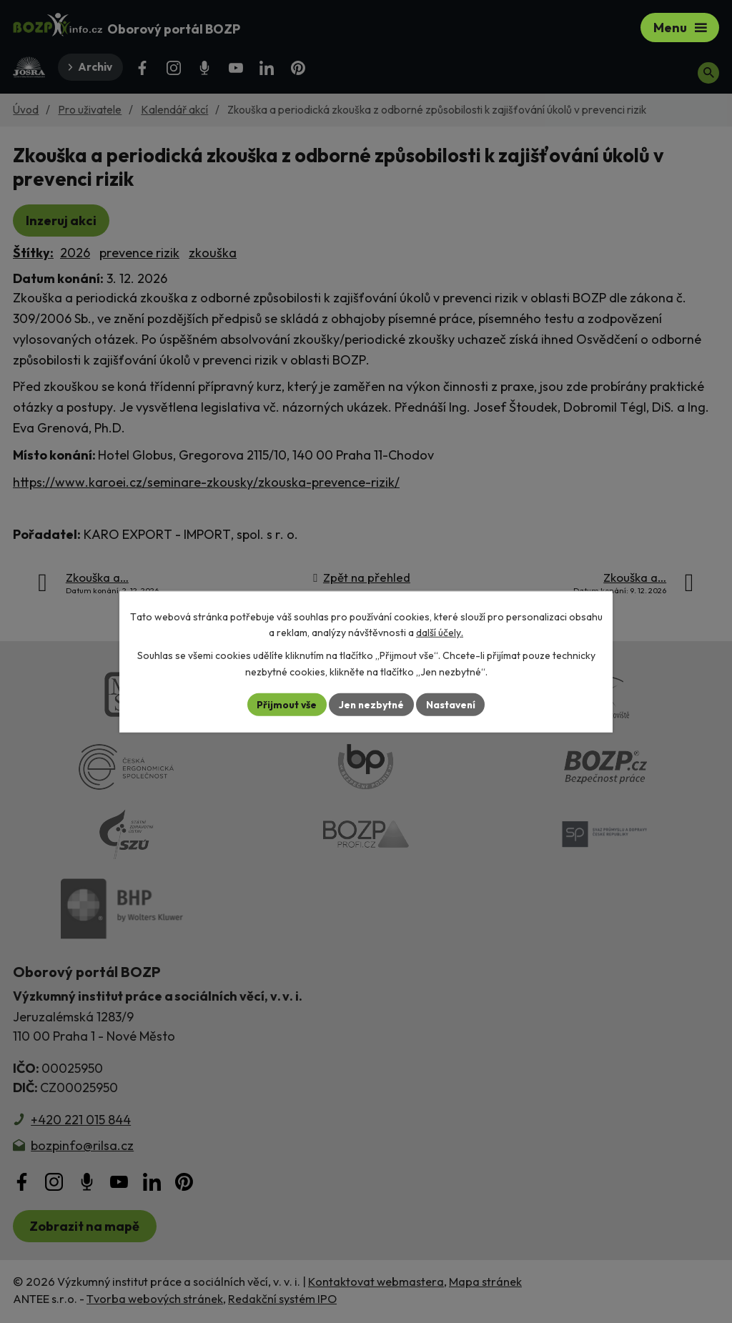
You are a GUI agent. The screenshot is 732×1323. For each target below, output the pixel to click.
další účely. (439, 632)
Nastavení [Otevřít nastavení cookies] (452, 704)
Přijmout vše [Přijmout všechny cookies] (284, 704)
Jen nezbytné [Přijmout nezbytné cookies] (371, 704)
